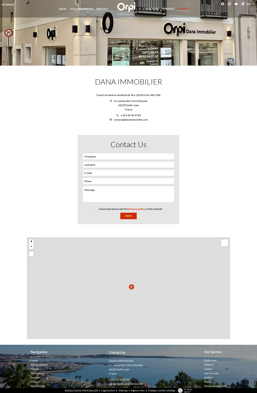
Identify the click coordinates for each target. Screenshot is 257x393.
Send (128, 216)
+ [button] (31, 241)
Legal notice (108, 390)
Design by (184, 390)
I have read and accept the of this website (130, 208)
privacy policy (136, 208)
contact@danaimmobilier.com (131, 119)
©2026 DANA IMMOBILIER (81, 390)
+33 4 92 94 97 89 (130, 115)
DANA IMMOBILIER (128, 81)
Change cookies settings (161, 390)
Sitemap (123, 390)
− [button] (31, 246)
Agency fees (138, 390)
